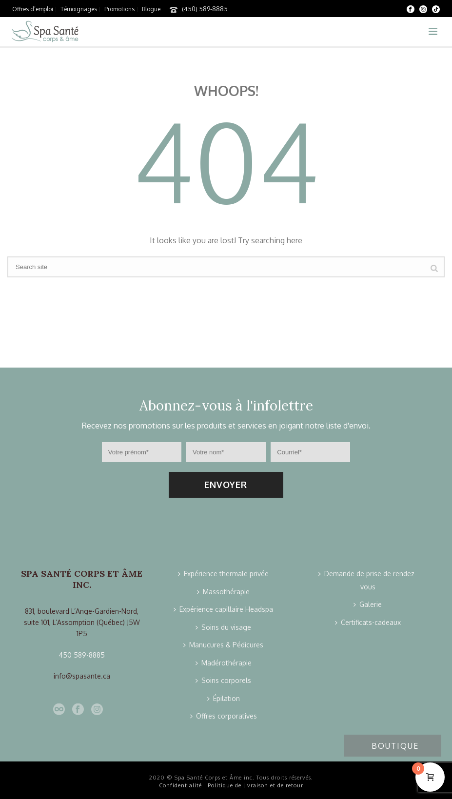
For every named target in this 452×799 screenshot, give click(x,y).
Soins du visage (223, 627)
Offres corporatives (223, 716)
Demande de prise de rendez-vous (367, 580)
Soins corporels (223, 680)
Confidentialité (180, 785)
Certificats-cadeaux (368, 622)
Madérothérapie (224, 663)
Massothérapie (223, 591)
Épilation (223, 698)
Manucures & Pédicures (223, 645)
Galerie (368, 604)
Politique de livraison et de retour (255, 785)
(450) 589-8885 (205, 9)
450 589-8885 (82, 655)
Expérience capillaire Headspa (223, 609)
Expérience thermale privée (223, 573)
